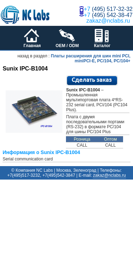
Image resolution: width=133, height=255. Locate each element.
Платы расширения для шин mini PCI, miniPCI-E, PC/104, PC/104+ (90, 58)
